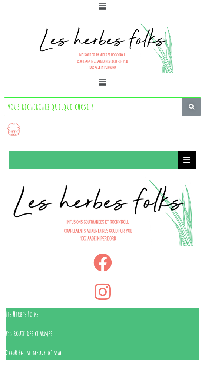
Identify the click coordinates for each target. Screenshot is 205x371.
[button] (102, 7)
